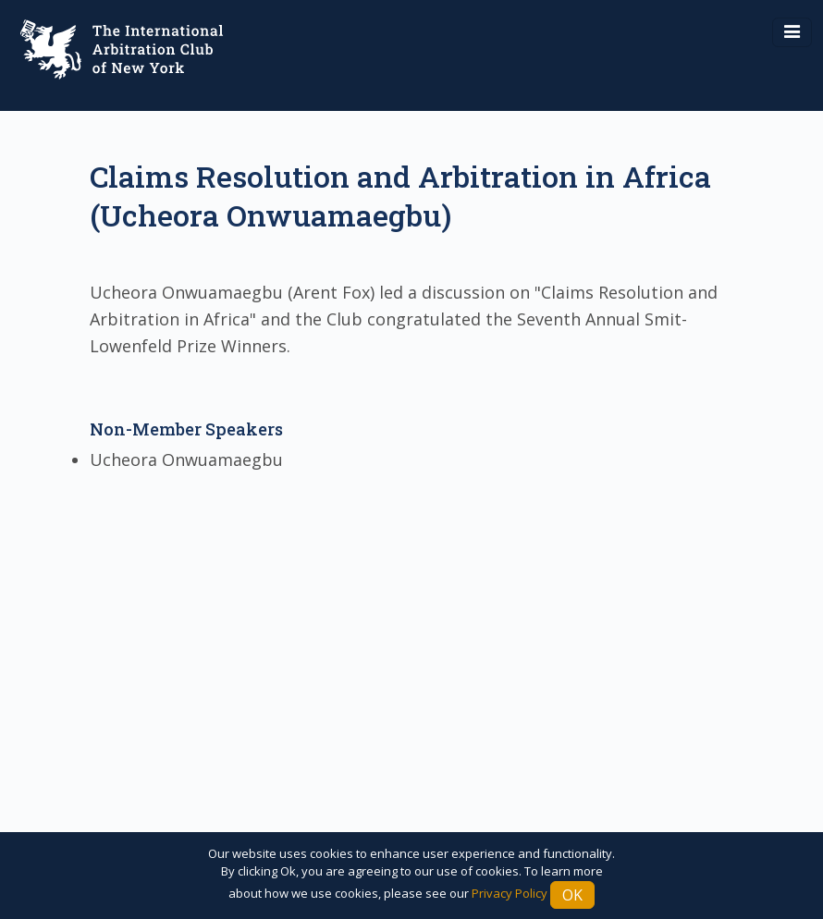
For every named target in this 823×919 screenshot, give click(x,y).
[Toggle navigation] (792, 32)
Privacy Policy (509, 893)
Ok (572, 895)
